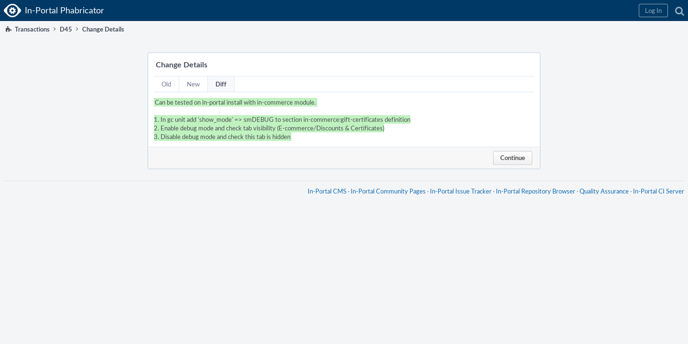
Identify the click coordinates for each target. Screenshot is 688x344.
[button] (526, 10)
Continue (512, 157)
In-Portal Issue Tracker (457, 200)
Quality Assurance (600, 200)
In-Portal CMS (323, 200)
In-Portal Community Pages (384, 200)
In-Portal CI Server (654, 200)
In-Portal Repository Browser (531, 200)
